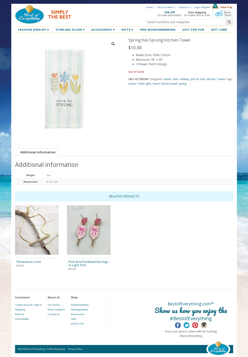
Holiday (184, 79)
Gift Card (219, 29)
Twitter (189, 325)
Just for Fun (193, 29)
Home (149, 7)
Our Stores (54, 304)
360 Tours (223, 13)
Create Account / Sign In (28, 304)
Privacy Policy (75, 349)
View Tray (226, 7)
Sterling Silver (70, 29)
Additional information (37, 152)
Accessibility (22, 319)
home (156, 83)
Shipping (20, 309)
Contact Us (184, 7)
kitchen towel (169, 83)
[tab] (38, 152)
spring (182, 83)
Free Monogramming (158, 29)
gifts (148, 83)
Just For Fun (77, 323)
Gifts (127, 29)
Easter (167, 79)
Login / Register (202, 7)
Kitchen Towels (216, 79)
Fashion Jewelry (33, 29)
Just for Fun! (197, 79)
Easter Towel (136, 83)
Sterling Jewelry (79, 309)
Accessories (103, 29)
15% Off (169, 12)
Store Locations (165, 7)
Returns (19, 314)
